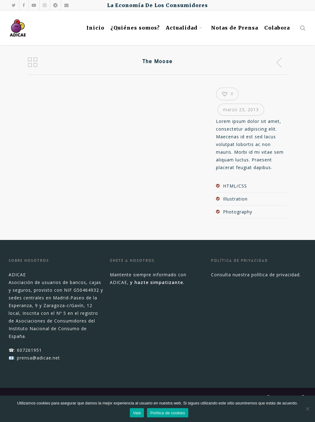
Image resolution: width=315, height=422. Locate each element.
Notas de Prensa (234, 28)
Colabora (277, 28)
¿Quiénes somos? (135, 28)
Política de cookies (167, 413)
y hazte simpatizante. (157, 282)
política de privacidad (275, 275)
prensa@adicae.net (38, 358)
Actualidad (184, 27)
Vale (137, 413)
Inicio (95, 28)
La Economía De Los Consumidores (157, 5)
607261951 (29, 350)
